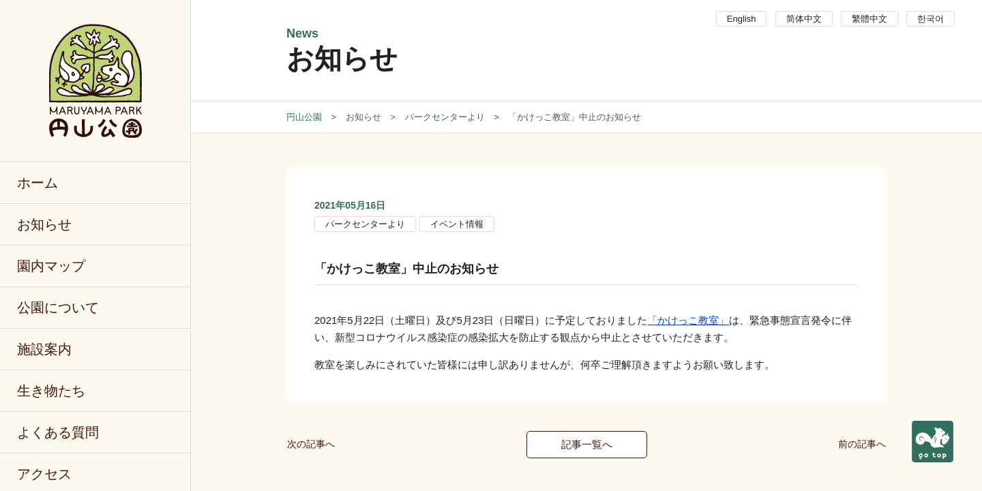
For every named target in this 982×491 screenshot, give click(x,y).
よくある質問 (58, 432)
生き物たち (51, 390)
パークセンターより (365, 224)
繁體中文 (869, 19)
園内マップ (51, 265)
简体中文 (804, 19)
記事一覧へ (586, 444)
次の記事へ (311, 443)
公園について (58, 307)
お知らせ (44, 224)
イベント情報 (456, 224)
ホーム (37, 182)
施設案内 (44, 349)
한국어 (930, 19)
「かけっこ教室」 (688, 320)
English (741, 19)
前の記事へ (862, 443)
